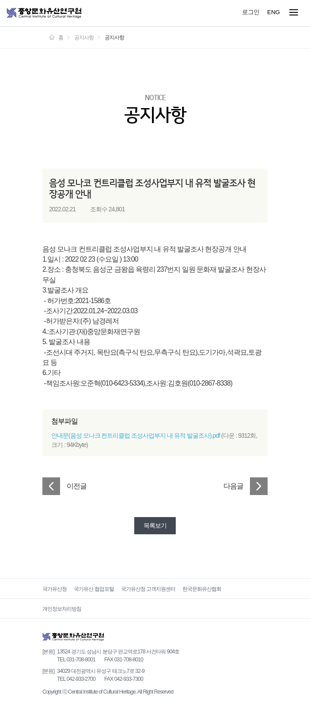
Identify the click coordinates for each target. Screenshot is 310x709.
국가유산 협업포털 (93, 589)
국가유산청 (54, 589)
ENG (273, 12)
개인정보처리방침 (61, 609)
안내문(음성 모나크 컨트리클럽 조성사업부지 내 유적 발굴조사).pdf (135, 435)
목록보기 (155, 525)
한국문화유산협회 (201, 589)
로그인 (250, 11)
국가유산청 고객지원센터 (148, 589)
